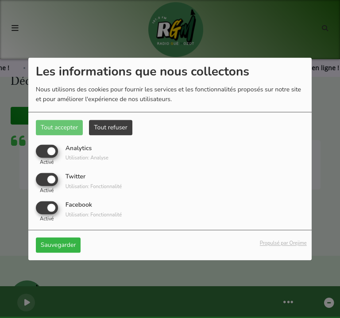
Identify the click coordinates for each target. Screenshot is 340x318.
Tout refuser (111, 127)
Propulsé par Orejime (283, 243)
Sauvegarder (58, 245)
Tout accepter (59, 127)
